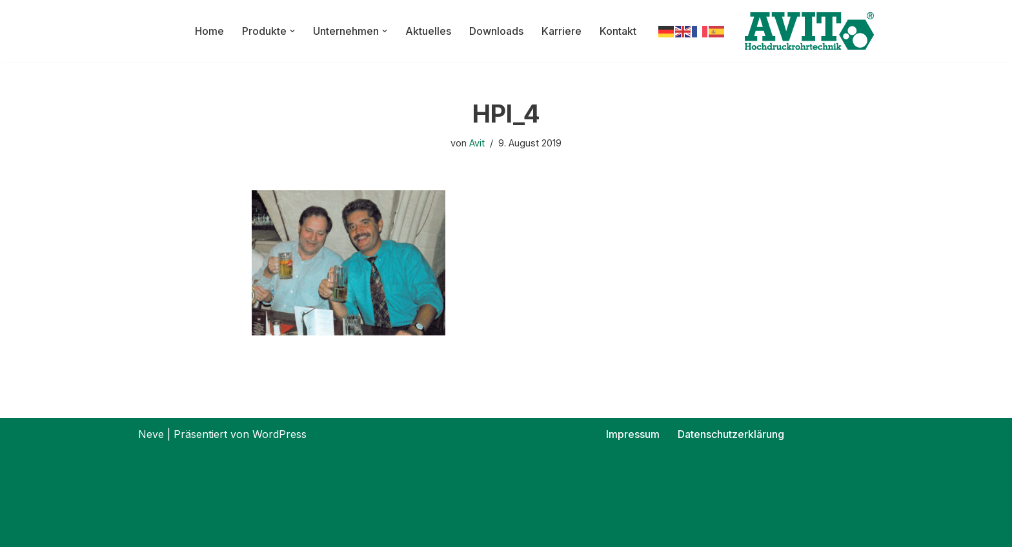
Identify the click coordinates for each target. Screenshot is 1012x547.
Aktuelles (428, 31)
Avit (477, 142)
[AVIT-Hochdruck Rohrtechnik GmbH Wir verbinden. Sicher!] (809, 31)
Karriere (561, 31)
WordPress (279, 434)
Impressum (633, 434)
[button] (292, 31)
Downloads (496, 31)
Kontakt (618, 31)
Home (209, 31)
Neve (151, 434)
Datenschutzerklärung (731, 434)
